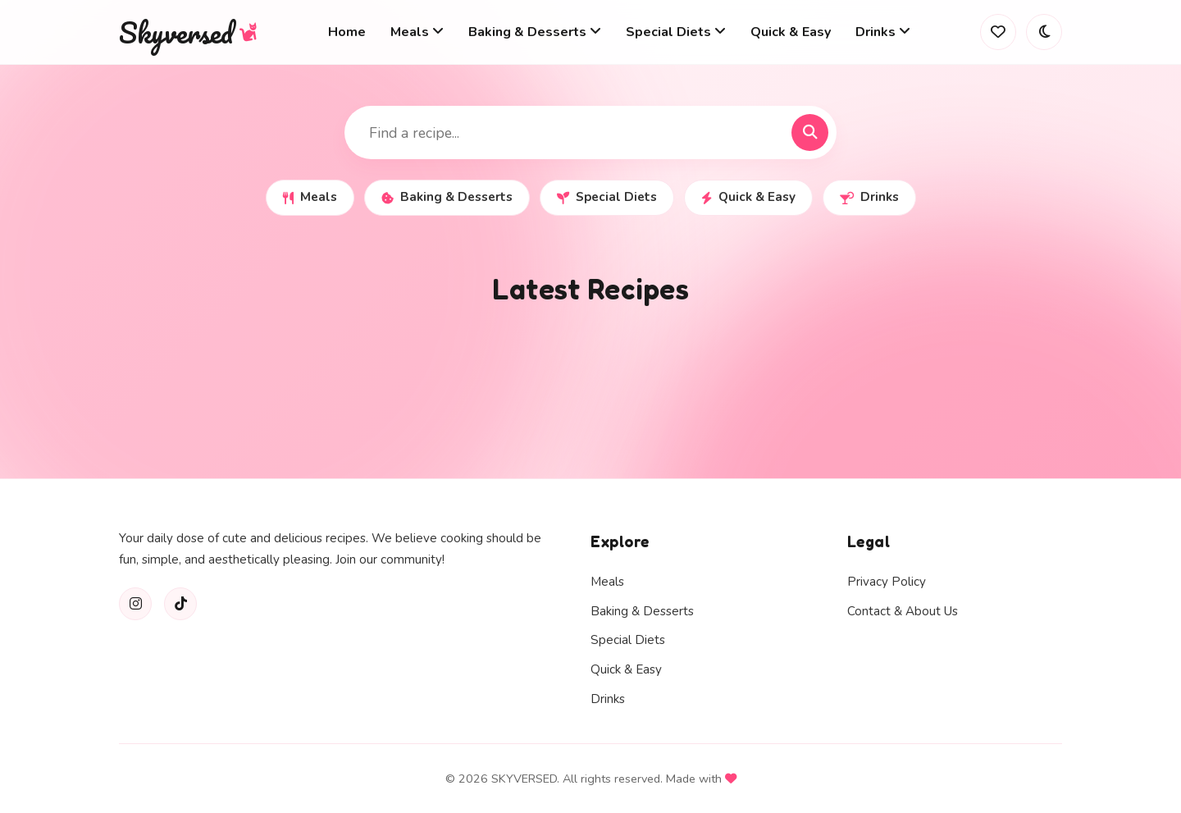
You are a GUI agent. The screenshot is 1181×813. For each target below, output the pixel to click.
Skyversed (188, 32)
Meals (310, 197)
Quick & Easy (790, 32)
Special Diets (607, 197)
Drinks (869, 197)
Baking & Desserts (447, 197)
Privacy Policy (886, 581)
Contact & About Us (902, 611)
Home (347, 32)
